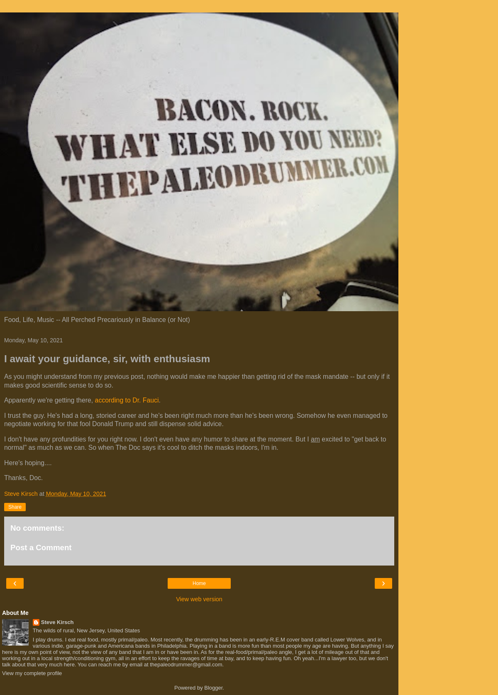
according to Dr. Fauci (127, 400)
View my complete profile (32, 673)
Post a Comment (41, 547)
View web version (199, 599)
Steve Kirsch (57, 622)
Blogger (213, 688)
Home (199, 583)
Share (15, 507)
